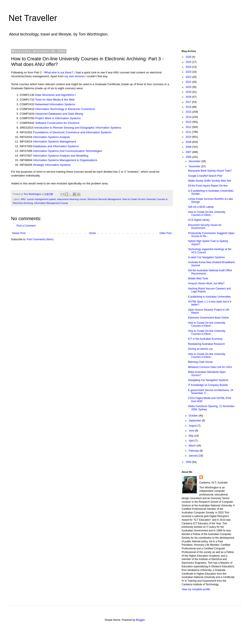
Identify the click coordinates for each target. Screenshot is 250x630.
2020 (189, 87)
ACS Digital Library (199, 219)
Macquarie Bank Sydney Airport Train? (210, 170)
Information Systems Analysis (51, 137)
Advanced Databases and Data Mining (59, 113)
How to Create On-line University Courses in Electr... (206, 213)
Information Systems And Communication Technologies (67, 151)
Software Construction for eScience (57, 123)
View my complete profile (196, 589)
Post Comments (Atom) (40, 239)
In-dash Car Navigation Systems (206, 257)
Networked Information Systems (55, 104)
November (195, 166)
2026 (189, 56)
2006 (189, 157)
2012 (189, 127)
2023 (189, 71)
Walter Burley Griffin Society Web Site (209, 180)
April (191, 440)
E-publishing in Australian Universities (209, 296)
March (193, 445)
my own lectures (74, 76)
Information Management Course (51, 203)
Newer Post (18, 233)
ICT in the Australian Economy (205, 338)
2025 (189, 62)
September (195, 420)
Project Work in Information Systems (58, 118)
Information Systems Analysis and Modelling (60, 155)
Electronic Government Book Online (208, 317)
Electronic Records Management (104, 199)
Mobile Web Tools (198, 278)
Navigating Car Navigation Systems (208, 380)
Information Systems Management (54, 141)
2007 (189, 152)
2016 (189, 106)
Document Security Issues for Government (205, 227)
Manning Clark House (200, 361)
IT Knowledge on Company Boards (208, 385)
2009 (189, 142)
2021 (189, 81)
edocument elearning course (71, 199)
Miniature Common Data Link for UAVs (210, 367)
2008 (189, 146)
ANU (23, 199)
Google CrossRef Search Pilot (205, 175)
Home (92, 233)
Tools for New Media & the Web (54, 99)
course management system (41, 199)
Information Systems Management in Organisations (65, 160)
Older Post (165, 233)
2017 (189, 102)
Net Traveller (33, 18)
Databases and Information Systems (56, 146)
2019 (189, 91)
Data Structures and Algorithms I (55, 94)
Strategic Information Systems (52, 164)
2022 (189, 77)
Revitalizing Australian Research (206, 343)
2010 (189, 136)
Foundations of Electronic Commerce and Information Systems (72, 132)
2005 (189, 462)
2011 (189, 131)
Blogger (140, 619)
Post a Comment (25, 225)
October (194, 415)
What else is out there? (58, 72)
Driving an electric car (200, 348)
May (191, 435)
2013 (189, 121)
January (194, 455)
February (194, 450)
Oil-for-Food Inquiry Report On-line (208, 185)
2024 (189, 66)
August (193, 425)
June (192, 430)
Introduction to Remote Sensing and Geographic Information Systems (77, 127)
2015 (189, 111)
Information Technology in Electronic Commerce (65, 109)
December (195, 161)
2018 (189, 96)
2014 (189, 117)
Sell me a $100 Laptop (201, 206)
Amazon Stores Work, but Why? (206, 283)
